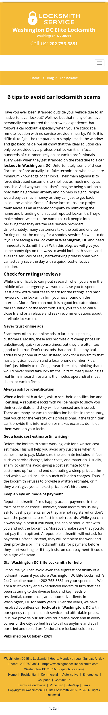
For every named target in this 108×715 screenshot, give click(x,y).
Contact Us (62, 680)
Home (34, 78)
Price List (56, 685)
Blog (50, 78)
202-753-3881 (63, 44)
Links (86, 685)
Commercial (49, 674)
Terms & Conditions (31, 685)
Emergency (90, 674)
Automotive (70, 674)
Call (54, 708)
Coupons (44, 680)
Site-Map (72, 685)
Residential (29, 674)
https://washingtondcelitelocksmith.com (70, 664)
